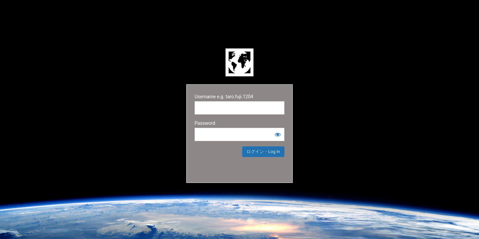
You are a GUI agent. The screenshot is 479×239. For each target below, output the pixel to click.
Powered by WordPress (239, 62)
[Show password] (277, 134)
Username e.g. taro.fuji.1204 (224, 96)
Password (205, 123)
